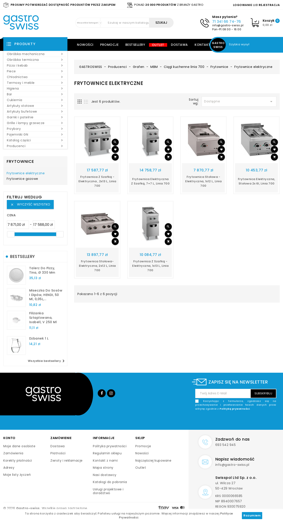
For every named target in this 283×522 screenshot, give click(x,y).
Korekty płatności (17, 460)
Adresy (8, 467)
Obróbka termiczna (35, 60)
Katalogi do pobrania (110, 482)
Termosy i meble (35, 83)
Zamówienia (13, 453)
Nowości (85, 44)
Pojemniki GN (35, 134)
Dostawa (179, 44)
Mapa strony (103, 467)
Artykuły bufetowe (35, 111)
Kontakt (202, 44)
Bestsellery (135, 44)
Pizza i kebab (35, 65)
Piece (35, 71)
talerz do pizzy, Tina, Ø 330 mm (42, 270)
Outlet (158, 45)
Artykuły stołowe (35, 106)
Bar (35, 94)
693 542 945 (225, 445)
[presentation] (242, 421)
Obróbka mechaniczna (35, 54)
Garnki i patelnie (35, 117)
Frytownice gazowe (22, 179)
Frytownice (20, 161)
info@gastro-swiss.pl (227, 25)
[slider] (11, 234)
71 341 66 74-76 (226, 21)
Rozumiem (252, 515)
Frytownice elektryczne (26, 173)
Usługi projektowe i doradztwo (108, 491)
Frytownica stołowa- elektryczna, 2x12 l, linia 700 (97, 265)
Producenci (35, 146)
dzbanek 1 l (39, 338)
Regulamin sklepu (107, 453)
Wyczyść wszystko (30, 204)
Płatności (58, 453)
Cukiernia (35, 100)
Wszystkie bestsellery (47, 361)
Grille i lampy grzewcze (35, 123)
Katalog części (35, 140)
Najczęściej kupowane (153, 460)
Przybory (35, 129)
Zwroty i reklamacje (66, 460)
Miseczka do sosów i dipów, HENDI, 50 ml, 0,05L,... (46, 294)
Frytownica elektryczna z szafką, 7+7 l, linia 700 (150, 181)
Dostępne (239, 101)
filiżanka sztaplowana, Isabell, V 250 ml (43, 317)
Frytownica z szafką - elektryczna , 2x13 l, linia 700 (97, 181)
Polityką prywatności (235, 409)
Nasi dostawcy (105, 475)
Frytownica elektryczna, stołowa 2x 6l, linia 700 (256, 181)
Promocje (109, 44)
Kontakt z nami (105, 460)
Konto (9, 438)
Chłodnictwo (35, 77)
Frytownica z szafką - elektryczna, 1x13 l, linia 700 (150, 265)
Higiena (35, 88)
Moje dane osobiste (19, 446)
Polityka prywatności (109, 446)
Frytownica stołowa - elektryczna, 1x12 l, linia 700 (203, 181)
